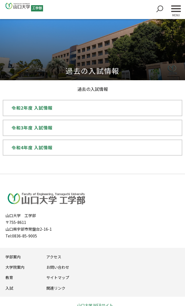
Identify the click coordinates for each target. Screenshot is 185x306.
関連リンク (55, 288)
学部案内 (13, 256)
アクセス (53, 256)
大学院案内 (15, 267)
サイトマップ (57, 277)
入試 (9, 288)
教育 (9, 277)
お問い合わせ (57, 267)
